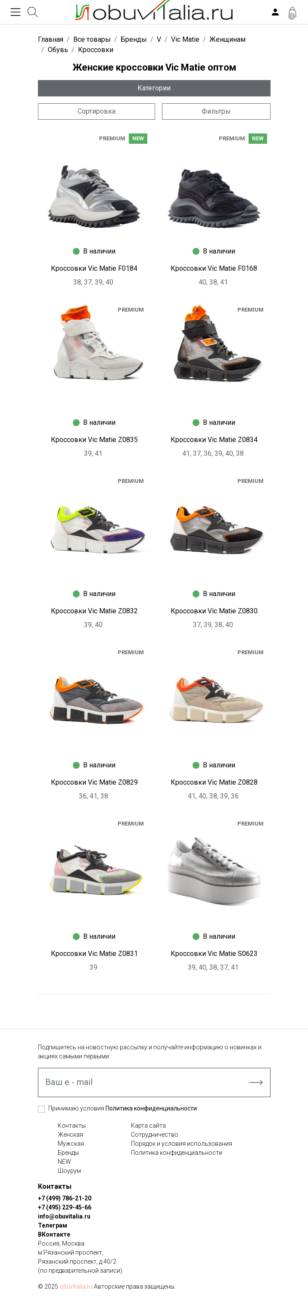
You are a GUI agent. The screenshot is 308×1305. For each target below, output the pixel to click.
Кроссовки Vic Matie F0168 (214, 268)
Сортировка (96, 111)
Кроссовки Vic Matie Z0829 (94, 782)
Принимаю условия (122, 1108)
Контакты (72, 1125)
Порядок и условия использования (181, 1143)
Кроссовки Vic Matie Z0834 (214, 440)
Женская (70, 1134)
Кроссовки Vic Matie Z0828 (214, 782)
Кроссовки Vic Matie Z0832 (94, 611)
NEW (64, 1161)
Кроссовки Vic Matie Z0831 (94, 953)
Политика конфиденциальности (151, 1108)
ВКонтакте (54, 1234)
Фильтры (216, 111)
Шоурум (69, 1170)
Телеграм (52, 1225)
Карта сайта (148, 1125)
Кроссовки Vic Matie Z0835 (94, 440)
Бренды (68, 1152)
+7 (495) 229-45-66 (64, 1207)
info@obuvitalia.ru (64, 1216)
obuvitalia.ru (76, 1286)
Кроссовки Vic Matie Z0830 (214, 611)
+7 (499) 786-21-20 (64, 1198)
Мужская (71, 1143)
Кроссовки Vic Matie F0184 (94, 268)
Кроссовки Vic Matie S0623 (214, 953)
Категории (154, 88)
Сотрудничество (154, 1134)
